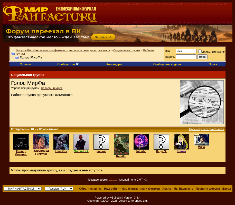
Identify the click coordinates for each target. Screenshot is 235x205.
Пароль (170, 56)
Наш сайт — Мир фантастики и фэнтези (132, 188)
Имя (167, 51)
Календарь (114, 64)
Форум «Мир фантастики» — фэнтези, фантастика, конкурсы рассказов (63, 50)
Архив (166, 188)
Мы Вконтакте (183, 188)
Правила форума (208, 188)
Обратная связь (90, 188)
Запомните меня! (211, 51)
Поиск (213, 64)
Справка (26, 64)
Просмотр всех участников (206, 129)
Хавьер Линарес (52, 88)
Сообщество (68, 64)
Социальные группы (126, 50)
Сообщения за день (167, 64)
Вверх (226, 188)
